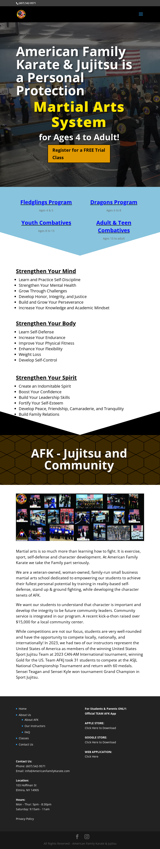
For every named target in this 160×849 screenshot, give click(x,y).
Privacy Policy (25, 819)
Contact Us (26, 744)
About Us (25, 715)
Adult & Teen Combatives (113, 226)
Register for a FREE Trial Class (78, 153)
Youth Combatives (46, 222)
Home (23, 709)
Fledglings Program (46, 202)
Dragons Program (113, 202)
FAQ (27, 732)
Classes (24, 738)
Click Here (91, 756)
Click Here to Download (100, 728)
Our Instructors (35, 726)
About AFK (31, 720)
